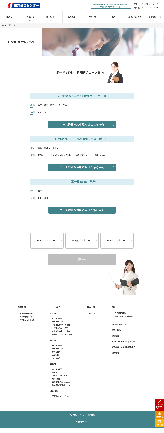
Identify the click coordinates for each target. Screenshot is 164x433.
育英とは (30, 17)
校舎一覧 (92, 17)
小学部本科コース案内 (60, 328)
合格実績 (71, 17)
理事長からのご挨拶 (27, 320)
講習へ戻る (82, 259)
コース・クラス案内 (59, 375)
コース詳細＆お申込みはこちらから (82, 124)
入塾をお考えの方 (134, 17)
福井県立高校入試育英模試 (123, 316)
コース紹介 (50, 17)
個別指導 (54, 391)
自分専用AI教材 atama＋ (61, 382)
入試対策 (55, 355)
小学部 (53, 314)
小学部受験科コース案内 (61, 331)
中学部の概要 (57, 345)
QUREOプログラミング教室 (62, 334)
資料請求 (115, 353)
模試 (113, 17)
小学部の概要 (57, 318)
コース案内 (56, 358)
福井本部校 (93, 314)
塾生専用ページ (155, 17)
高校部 (53, 364)
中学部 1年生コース (47, 240)
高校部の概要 (57, 369)
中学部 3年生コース (117, 240)
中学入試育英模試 (120, 313)
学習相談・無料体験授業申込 (123, 347)
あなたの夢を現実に (27, 314)
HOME (9, 17)
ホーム (4, 25)
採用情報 (91, 415)
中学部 (53, 340)
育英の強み (116, 330)
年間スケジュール (58, 322)
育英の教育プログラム (28, 317)
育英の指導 (56, 379)
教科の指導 (56, 352)
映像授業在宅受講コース (61, 385)
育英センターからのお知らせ (123, 342)
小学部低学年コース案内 (61, 325)
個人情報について (76, 415)
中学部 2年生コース (82, 240)
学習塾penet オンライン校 (61, 396)
